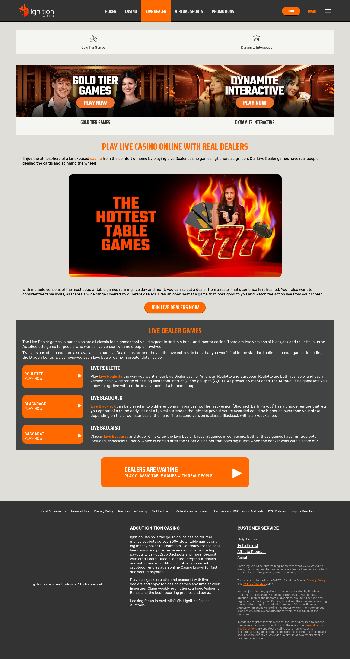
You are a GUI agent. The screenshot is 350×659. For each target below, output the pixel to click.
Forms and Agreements (49, 511)
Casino (131, 11)
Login (312, 11)
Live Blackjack (103, 406)
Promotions (223, 11)
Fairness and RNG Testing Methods (239, 511)
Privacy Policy (104, 511)
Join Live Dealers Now (175, 307)
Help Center (247, 539)
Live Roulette (110, 376)
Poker (110, 11)
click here (303, 572)
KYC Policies (277, 511)
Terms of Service (254, 583)
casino (96, 158)
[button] (111, 11)
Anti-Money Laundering (193, 511)
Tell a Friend (247, 546)
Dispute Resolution (303, 511)
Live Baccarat (116, 436)
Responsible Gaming (132, 511)
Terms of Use (80, 511)
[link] (95, 100)
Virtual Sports (189, 11)
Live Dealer (156, 11)
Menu (328, 11)
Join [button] (291, 11)
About (242, 558)
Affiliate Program (251, 552)
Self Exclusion (162, 511)
